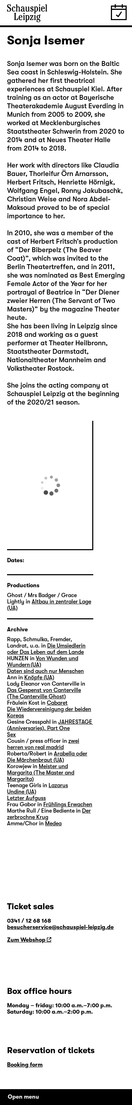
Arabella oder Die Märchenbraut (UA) (47, 757)
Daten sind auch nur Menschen (45, 671)
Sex (11, 734)
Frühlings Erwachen (67, 804)
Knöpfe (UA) (39, 677)
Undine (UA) (21, 792)
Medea (53, 823)
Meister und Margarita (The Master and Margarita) (40, 772)
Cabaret (57, 703)
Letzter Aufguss (26, 798)
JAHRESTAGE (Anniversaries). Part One (50, 725)
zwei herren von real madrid (43, 744)
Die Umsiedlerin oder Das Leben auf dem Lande (46, 649)
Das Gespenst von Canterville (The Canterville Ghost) (44, 693)
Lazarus (58, 785)
